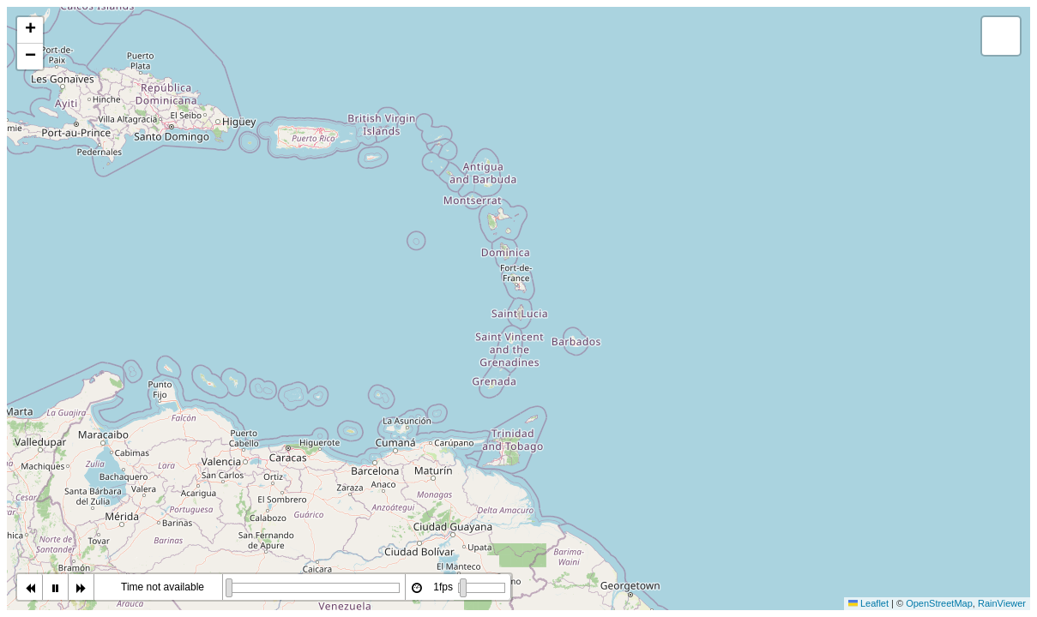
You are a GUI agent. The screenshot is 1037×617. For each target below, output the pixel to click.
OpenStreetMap (939, 603)
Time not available (162, 587)
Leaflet (868, 603)
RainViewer (1002, 603)
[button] (30, 30)
